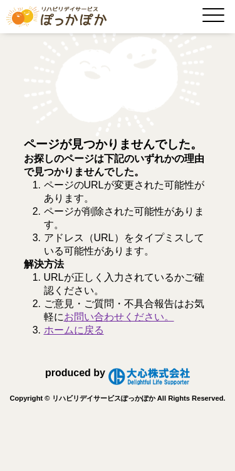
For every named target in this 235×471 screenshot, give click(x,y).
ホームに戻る (74, 330)
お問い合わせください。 (119, 316)
